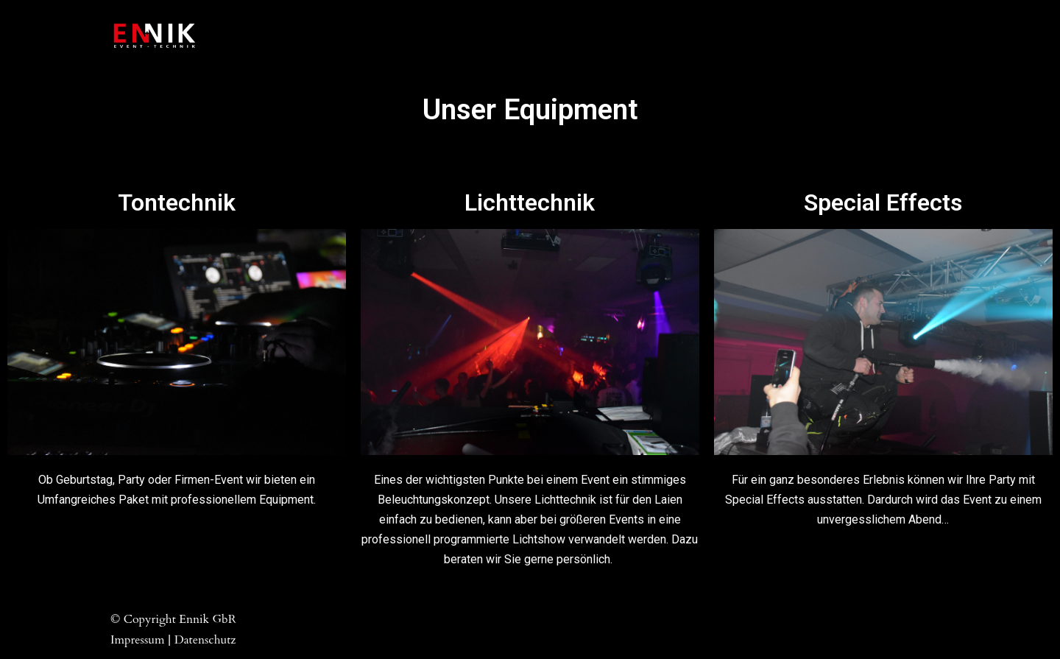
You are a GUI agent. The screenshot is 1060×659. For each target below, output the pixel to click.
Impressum (137, 640)
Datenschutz (205, 640)
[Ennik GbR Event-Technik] (154, 36)
